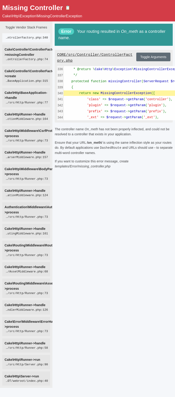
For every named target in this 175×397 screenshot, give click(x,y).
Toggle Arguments (153, 57)
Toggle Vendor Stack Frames (26, 27)
